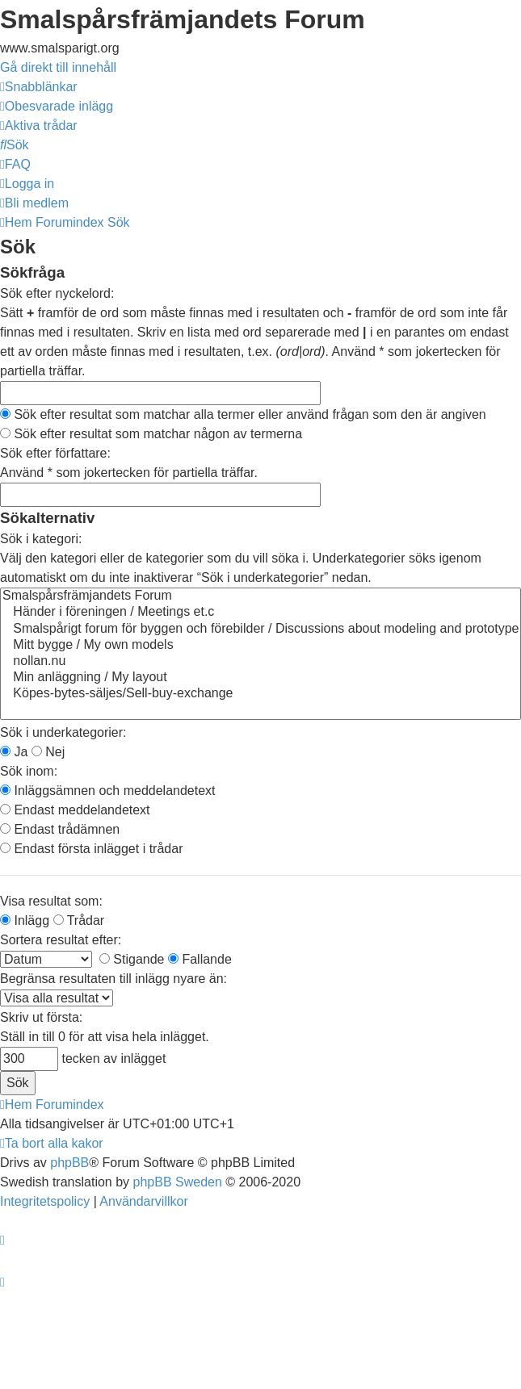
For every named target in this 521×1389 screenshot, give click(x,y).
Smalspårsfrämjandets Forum (260, 596)
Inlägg (24, 920)
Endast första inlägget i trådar (91, 849)
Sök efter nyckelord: (57, 293)
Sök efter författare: (55, 453)
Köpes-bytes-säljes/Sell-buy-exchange (260, 694)
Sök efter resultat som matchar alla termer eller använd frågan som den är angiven (243, 414)
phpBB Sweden (177, 1182)
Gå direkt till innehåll (58, 67)
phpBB (69, 1162)
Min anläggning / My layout (260, 678)
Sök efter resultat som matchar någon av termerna (151, 434)
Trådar (79, 920)
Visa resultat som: (51, 901)
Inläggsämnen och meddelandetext (108, 790)
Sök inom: (28, 771)
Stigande (132, 959)
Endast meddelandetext (75, 810)
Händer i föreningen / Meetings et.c (260, 613)
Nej (48, 752)
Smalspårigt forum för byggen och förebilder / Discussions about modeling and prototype (260, 629)
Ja (13, 752)
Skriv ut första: (41, 1017)
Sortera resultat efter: (60, 940)
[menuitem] (56, 106)
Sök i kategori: (41, 539)
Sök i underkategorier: (63, 732)
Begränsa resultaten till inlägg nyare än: (113, 978)
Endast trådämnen (60, 829)
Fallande (200, 959)
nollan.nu (260, 662)
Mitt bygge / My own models (260, 646)
